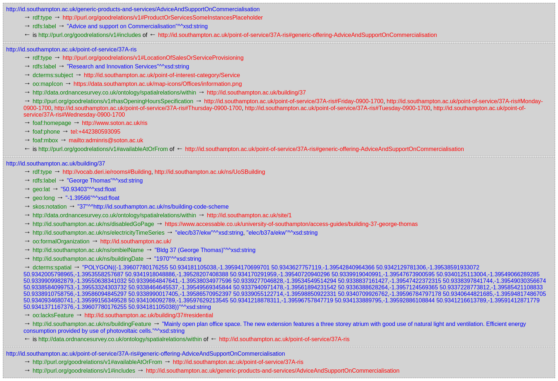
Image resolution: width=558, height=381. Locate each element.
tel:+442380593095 (95, 132)
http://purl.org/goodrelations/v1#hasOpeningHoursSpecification (113, 101)
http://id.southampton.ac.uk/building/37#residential (149, 315)
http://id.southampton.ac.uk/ (135, 241)
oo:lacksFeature (53, 315)
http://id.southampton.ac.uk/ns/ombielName (88, 250)
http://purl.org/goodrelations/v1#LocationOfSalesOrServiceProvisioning (153, 58)
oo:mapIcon (48, 84)
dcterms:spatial (52, 267)
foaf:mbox (45, 140)
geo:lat (41, 189)
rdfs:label (44, 26)
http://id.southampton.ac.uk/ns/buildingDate (88, 259)
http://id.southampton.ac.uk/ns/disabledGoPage (93, 224)
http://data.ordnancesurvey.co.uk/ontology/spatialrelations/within (114, 92)
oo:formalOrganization (61, 241)
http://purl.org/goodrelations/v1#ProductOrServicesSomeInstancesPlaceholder (163, 17)
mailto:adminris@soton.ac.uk (106, 140)
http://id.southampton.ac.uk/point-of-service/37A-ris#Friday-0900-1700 (293, 101)
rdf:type (42, 17)
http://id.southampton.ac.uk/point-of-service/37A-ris (71, 49)
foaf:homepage (52, 123)
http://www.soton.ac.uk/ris (114, 123)
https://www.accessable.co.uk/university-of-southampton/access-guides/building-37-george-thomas (291, 224)
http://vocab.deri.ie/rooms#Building (107, 172)
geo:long (44, 198)
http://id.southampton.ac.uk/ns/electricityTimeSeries (98, 233)
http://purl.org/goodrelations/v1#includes (89, 35)
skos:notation (49, 207)
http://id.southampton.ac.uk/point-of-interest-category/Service (162, 75)
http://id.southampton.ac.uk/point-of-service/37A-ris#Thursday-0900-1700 (148, 108)
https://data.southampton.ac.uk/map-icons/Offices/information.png (158, 84)
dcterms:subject (53, 75)
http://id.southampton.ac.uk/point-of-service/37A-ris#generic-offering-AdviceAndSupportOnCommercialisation (297, 35)
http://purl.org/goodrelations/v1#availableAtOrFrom (103, 149)
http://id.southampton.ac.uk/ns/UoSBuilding (210, 172)
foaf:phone (46, 132)
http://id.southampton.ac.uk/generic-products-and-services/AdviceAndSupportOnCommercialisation (133, 9)
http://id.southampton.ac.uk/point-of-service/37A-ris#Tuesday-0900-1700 (337, 108)
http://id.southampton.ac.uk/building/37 (256, 92)
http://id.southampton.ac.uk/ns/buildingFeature (92, 324)
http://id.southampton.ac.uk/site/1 (249, 215)
